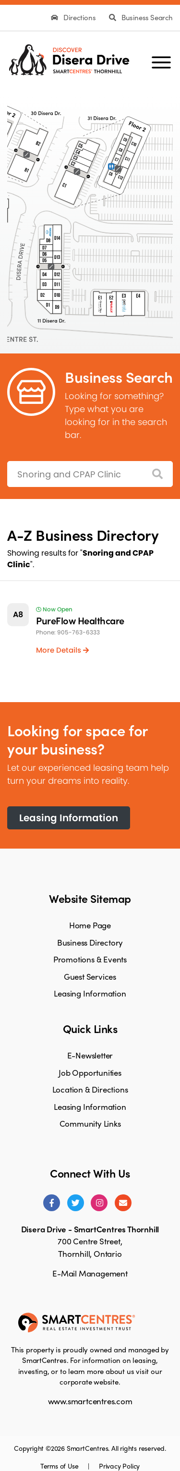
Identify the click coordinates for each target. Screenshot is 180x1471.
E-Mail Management (90, 1273)
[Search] (157, 474)
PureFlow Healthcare (80, 620)
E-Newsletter (90, 1055)
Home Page (90, 925)
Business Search (141, 17)
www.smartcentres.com (90, 1401)
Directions (74, 17)
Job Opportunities (90, 1072)
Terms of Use (60, 1466)
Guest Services (90, 976)
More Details (62, 650)
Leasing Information (68, 818)
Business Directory (90, 942)
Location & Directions (90, 1089)
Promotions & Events (90, 959)
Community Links (90, 1123)
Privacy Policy (119, 1466)
